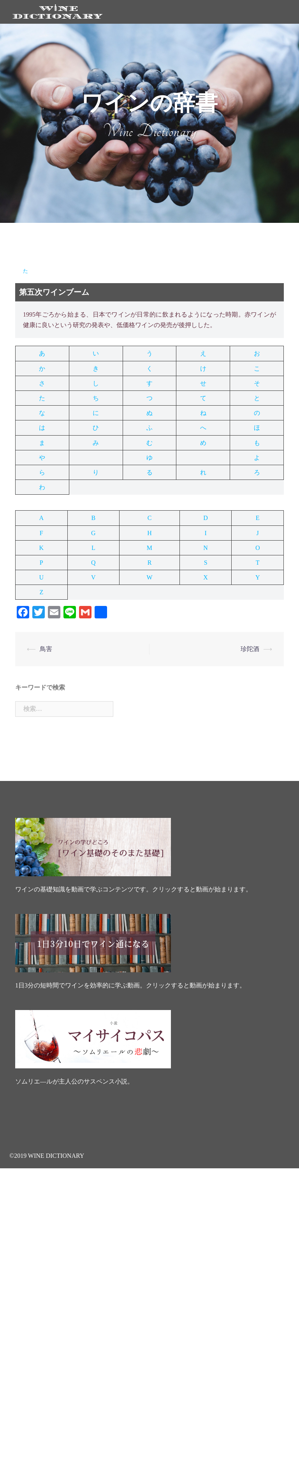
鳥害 (46, 649)
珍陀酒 (250, 649)
